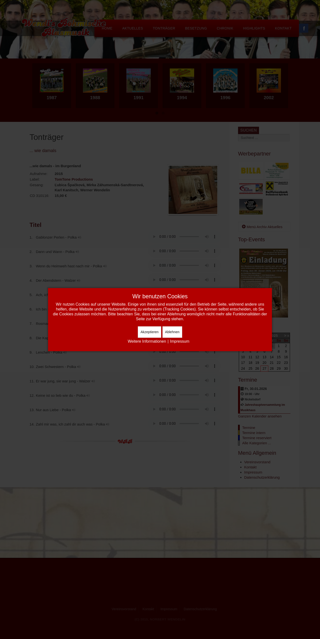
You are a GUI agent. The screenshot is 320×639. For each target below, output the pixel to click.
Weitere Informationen (147, 341)
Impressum (179, 341)
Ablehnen (172, 332)
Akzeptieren (149, 332)
